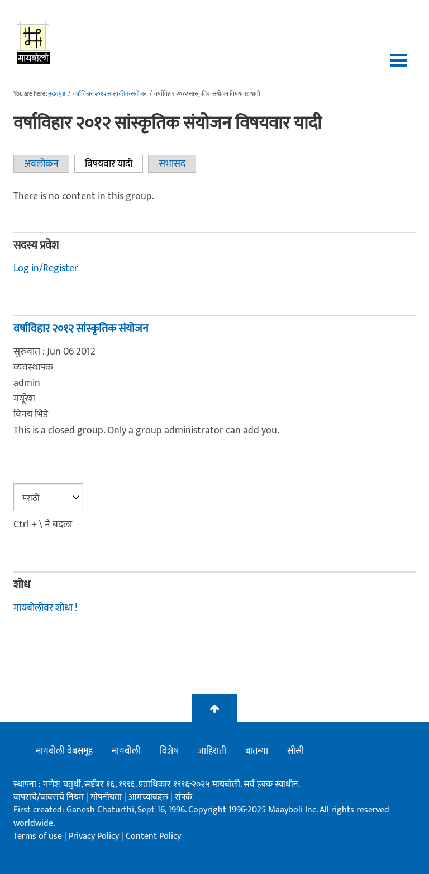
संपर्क (183, 797)
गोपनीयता (107, 797)
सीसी (295, 751)
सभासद (172, 163)
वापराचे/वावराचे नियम (48, 797)
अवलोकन (41, 163)
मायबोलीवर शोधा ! (45, 607)
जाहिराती (211, 751)
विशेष (169, 751)
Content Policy (153, 836)
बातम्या (256, 751)
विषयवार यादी (114, 163)
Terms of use (37, 836)
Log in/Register (45, 268)
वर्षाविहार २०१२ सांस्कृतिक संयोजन (110, 94)
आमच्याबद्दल (149, 797)
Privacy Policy (95, 836)
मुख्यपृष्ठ (56, 94)
